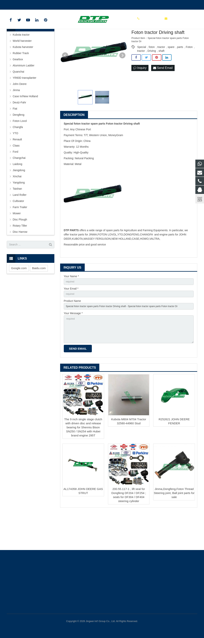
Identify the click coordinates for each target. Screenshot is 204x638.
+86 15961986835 (20, 4)
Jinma (16, 118)
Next (122, 83)
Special (141, 74)
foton (152, 74)
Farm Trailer (20, 235)
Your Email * (71, 317)
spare (171, 74)
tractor (161, 74)
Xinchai (17, 204)
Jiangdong (19, 198)
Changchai (19, 185)
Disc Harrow (20, 259)
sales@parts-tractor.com (52, 4)
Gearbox (18, 87)
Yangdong (19, 210)
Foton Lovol (20, 148)
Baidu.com (39, 296)
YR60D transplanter (24, 105)
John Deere (20, 111)
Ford (15, 179)
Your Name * (71, 304)
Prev (65, 83)
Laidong (17, 191)
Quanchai (18, 99)
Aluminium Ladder (23, 93)
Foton (189, 74)
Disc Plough (20, 247)
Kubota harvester (23, 74)
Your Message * (73, 344)
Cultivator (18, 228)
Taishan (17, 216)
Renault (17, 167)
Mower (17, 241)
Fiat (15, 136)
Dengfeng (18, 142)
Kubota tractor (21, 62)
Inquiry (139, 96)
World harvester (22, 68)
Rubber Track (21, 81)
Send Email (163, 96)
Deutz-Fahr (19, 130)
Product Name (72, 330)
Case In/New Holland (25, 124)
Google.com (19, 296)
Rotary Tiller (20, 253)
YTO (15, 161)
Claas (16, 173)
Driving (152, 78)
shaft (161, 78)
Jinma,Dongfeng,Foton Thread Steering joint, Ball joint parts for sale (174, 528)
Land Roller (20, 222)
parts (180, 74)
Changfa (18, 155)
